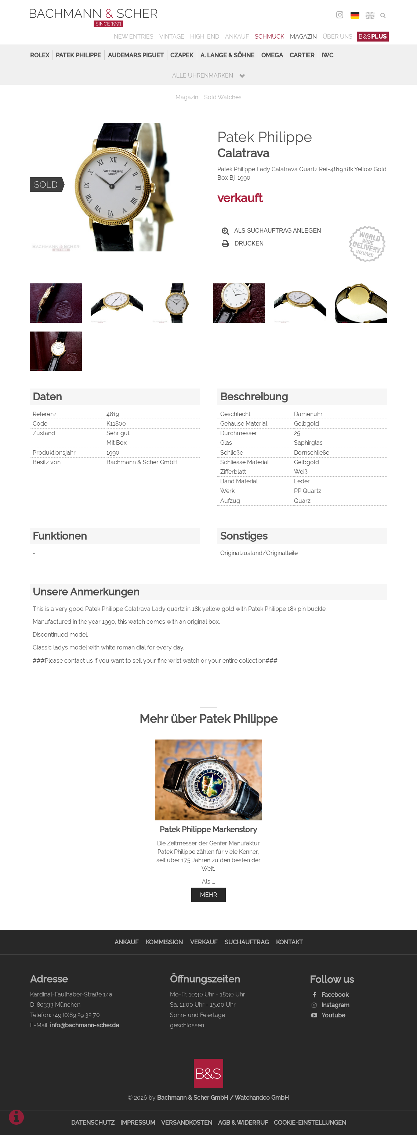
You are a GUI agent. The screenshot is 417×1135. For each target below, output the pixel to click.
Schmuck (269, 36)
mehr (208, 894)
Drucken (243, 243)
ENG (370, 15)
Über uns (337, 36)
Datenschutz (93, 1122)
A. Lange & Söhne (227, 55)
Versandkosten (186, 1122)
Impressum (137, 1122)
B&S (373, 36)
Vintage (171, 36)
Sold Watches (223, 97)
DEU (355, 15)
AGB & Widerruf (243, 1122)
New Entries (133, 36)
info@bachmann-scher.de (84, 1025)
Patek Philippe (78, 55)
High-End (204, 36)
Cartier (302, 55)
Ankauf (237, 36)
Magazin (303, 36)
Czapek (181, 55)
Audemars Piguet (136, 55)
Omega (272, 55)
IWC (327, 55)
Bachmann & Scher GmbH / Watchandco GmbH (223, 1097)
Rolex (39, 55)
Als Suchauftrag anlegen (271, 231)
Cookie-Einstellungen (310, 1122)
